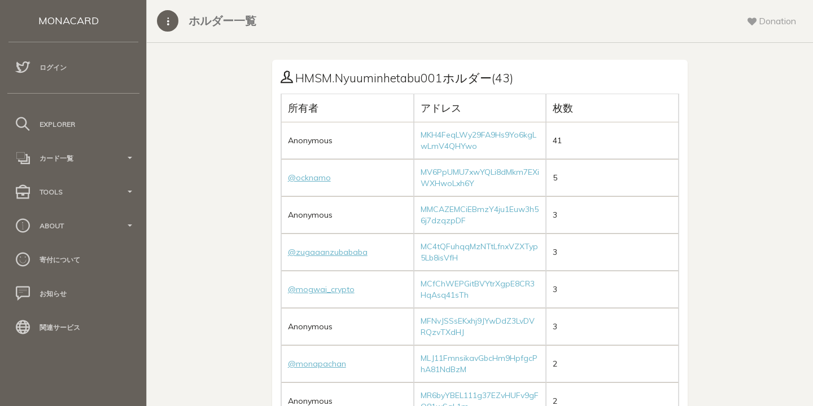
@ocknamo (309, 178)
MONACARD (68, 20)
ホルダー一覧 (222, 21)
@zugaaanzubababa (328, 252)
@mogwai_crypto (321, 289)
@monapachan (317, 364)
